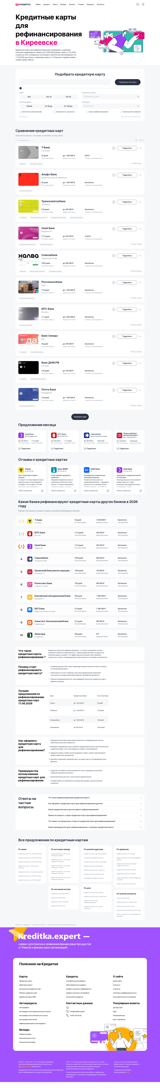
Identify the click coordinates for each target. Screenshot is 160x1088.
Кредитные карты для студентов (94, 876)
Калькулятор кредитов (74, 1003)
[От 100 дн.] (68, 106)
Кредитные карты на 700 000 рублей (30, 868)
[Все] (29, 97)
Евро (115, 1018)
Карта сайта (117, 987)
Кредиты (46, 4)
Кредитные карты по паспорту (126, 890)
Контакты (100, 4)
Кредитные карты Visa (58, 912)
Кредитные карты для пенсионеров (95, 860)
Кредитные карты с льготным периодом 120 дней (60, 878)
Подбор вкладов (25, 1040)
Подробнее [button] (127, 148)
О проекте (116, 995)
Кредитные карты (39, 931)
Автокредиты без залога (28, 1025)
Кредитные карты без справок (126, 876)
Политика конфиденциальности (124, 999)
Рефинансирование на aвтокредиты (32, 1029)
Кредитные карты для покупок (93, 898)
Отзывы (81, 4)
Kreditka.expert (25, 1072)
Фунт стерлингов (119, 1025)
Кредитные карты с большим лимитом (30, 878)
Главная (18, 931)
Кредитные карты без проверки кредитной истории (127, 871)
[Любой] (29, 106)
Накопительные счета (27, 1044)
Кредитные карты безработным (94, 880)
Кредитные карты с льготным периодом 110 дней (60, 872)
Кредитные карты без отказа (126, 860)
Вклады (63, 4)
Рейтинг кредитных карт (28, 999)
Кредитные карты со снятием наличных (93, 913)
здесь (128, 1078)
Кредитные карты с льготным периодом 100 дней (60, 867)
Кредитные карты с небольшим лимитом (28, 873)
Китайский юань (119, 1021)
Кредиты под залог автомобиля (77, 999)
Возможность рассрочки (64, 112)
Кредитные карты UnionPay (60, 908)
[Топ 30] (68, 97)
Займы (38, 4)
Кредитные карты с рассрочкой (127, 908)
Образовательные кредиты (76, 991)
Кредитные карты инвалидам (93, 872)
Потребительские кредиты (76, 987)
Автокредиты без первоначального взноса (35, 1018)
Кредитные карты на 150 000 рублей (30, 860)
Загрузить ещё (80, 417)
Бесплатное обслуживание (30, 112)
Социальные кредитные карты (93, 864)
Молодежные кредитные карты (94, 884)
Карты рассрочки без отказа (126, 912)
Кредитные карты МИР (58, 904)
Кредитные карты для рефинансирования (91, 908)
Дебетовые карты (25, 991)
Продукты (90, 4)
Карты (55, 4)
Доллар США (117, 1014)
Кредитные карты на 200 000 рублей (30, 864)
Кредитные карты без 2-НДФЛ (126, 880)
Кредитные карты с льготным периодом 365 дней (60, 884)
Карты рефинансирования (97, 112)
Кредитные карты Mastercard (60, 900)
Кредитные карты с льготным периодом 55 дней (60, 861)
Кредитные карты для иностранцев (95, 868)
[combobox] (111, 96)
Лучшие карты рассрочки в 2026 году (128, 916)
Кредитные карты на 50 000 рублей (29, 886)
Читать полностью (25, 491)
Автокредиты (24, 1014)
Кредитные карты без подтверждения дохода (129, 865)
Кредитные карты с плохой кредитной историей (129, 885)
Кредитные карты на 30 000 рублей (29, 882)
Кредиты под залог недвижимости (78, 995)
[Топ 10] (49, 97)
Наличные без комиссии (130, 112)
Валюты (72, 4)
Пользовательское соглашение (124, 1003)
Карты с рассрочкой (123, 904)
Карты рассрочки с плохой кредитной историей (129, 921)
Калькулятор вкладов (27, 1048)
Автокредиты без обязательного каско (33, 1021)
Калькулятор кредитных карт (30, 995)
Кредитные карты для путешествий (95, 903)
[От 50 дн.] (49, 106)
